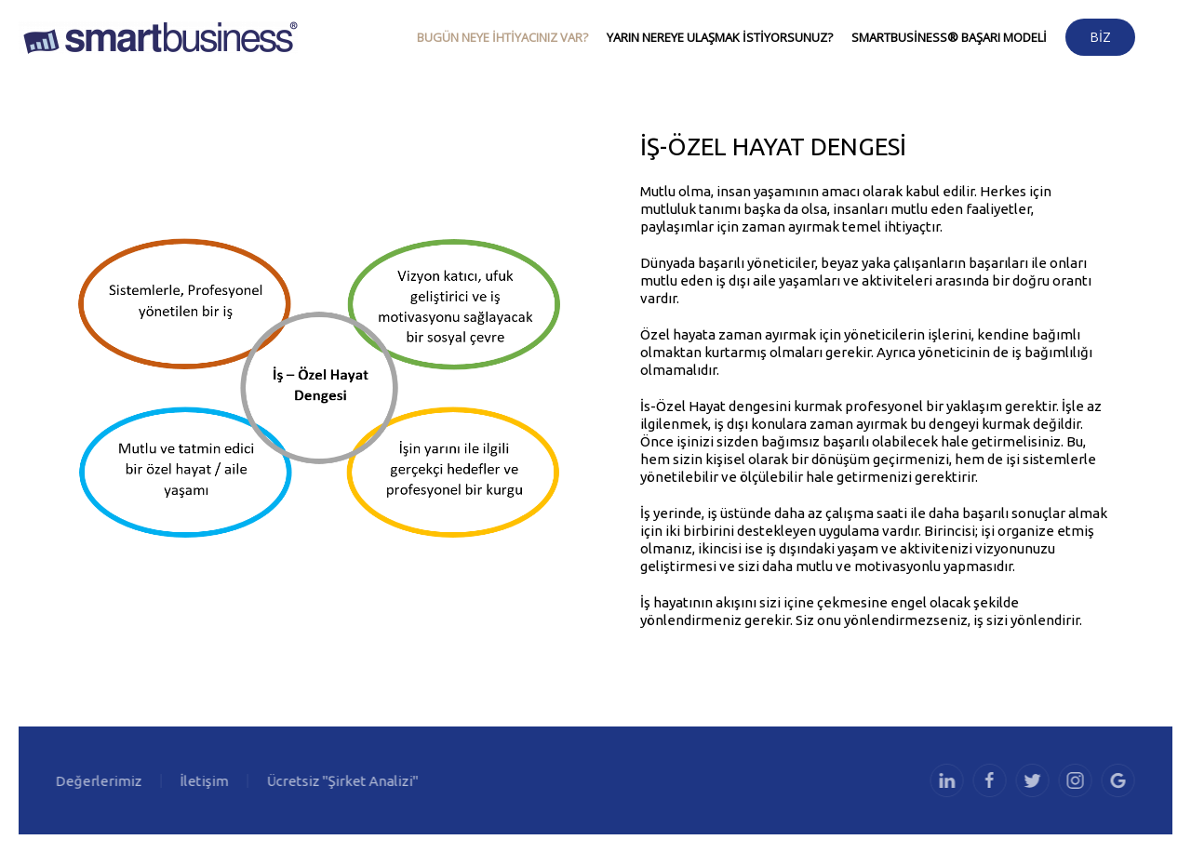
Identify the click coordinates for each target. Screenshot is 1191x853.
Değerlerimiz (97, 781)
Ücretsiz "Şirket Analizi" (341, 781)
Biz (1100, 37)
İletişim (203, 781)
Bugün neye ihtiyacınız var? (502, 37)
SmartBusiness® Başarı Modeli (949, 37)
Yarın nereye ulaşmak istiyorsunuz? (720, 37)
